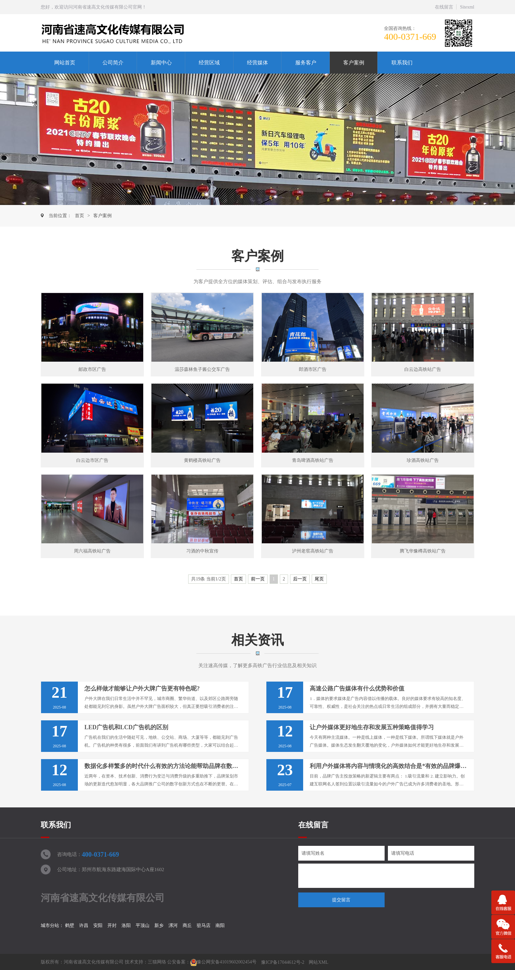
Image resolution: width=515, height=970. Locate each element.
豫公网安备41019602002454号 (227, 962)
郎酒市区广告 (312, 369)
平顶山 (142, 925)
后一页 (300, 578)
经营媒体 (257, 62)
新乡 (159, 925)
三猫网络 (157, 962)
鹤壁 (69, 925)
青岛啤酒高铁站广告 (312, 460)
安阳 (97, 925)
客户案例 (353, 62)
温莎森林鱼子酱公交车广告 (202, 369)
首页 (79, 215)
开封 (112, 925)
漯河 (173, 925)
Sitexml (467, 7)
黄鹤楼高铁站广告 (202, 460)
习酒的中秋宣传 (202, 551)
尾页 (319, 578)
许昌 (83, 925)
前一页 (258, 578)
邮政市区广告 (92, 369)
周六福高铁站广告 (92, 551)
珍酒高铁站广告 (423, 460)
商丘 (187, 925)
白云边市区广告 (92, 460)
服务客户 (305, 62)
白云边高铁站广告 (422, 369)
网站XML (318, 962)
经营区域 (209, 62)
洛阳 (126, 925)
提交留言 (341, 899)
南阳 (220, 925)
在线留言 (444, 7)
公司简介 (112, 62)
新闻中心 (161, 62)
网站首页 (64, 62)
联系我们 (402, 62)
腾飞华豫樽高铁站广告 (423, 551)
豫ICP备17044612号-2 (282, 962)
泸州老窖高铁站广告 (312, 551)
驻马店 (204, 925)
